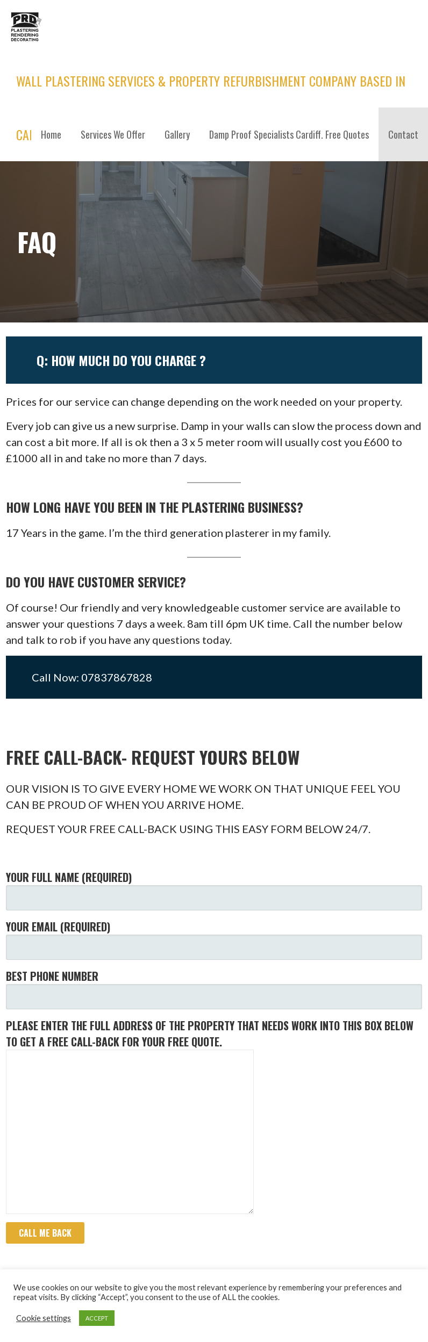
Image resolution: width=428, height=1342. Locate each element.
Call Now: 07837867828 (92, 677)
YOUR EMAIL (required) (214, 939)
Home (51, 134)
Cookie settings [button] (43, 1318)
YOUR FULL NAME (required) (214, 889)
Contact (403, 134)
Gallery (177, 134)
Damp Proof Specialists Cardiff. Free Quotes (289, 134)
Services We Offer (113, 134)
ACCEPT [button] (96, 1318)
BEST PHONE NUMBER (214, 988)
